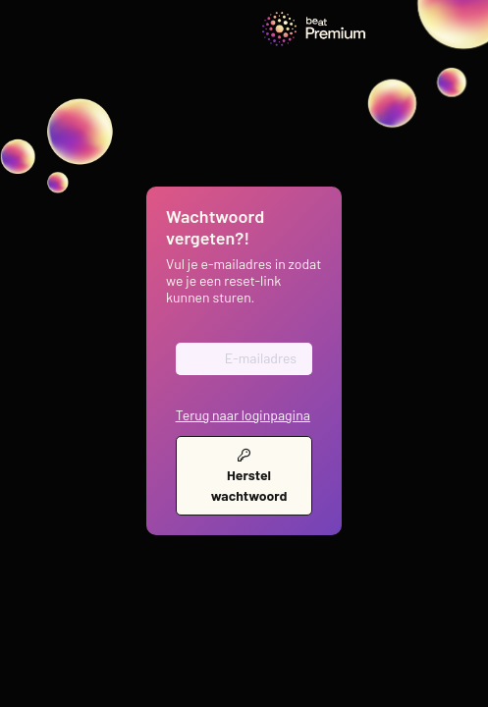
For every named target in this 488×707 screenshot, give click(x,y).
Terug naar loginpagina (243, 415)
